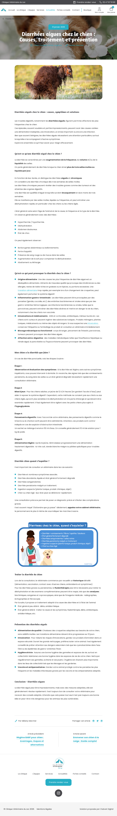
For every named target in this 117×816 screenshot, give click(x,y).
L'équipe (31, 10)
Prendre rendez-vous (58, 782)
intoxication (92, 323)
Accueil (11, 10)
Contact (76, 10)
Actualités (50, 10)
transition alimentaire (27, 290)
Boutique (87, 10)
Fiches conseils (63, 10)
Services (40, 10)
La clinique (21, 10)
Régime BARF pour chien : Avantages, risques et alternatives (30, 741)
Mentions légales (44, 809)
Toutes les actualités (13, 18)
